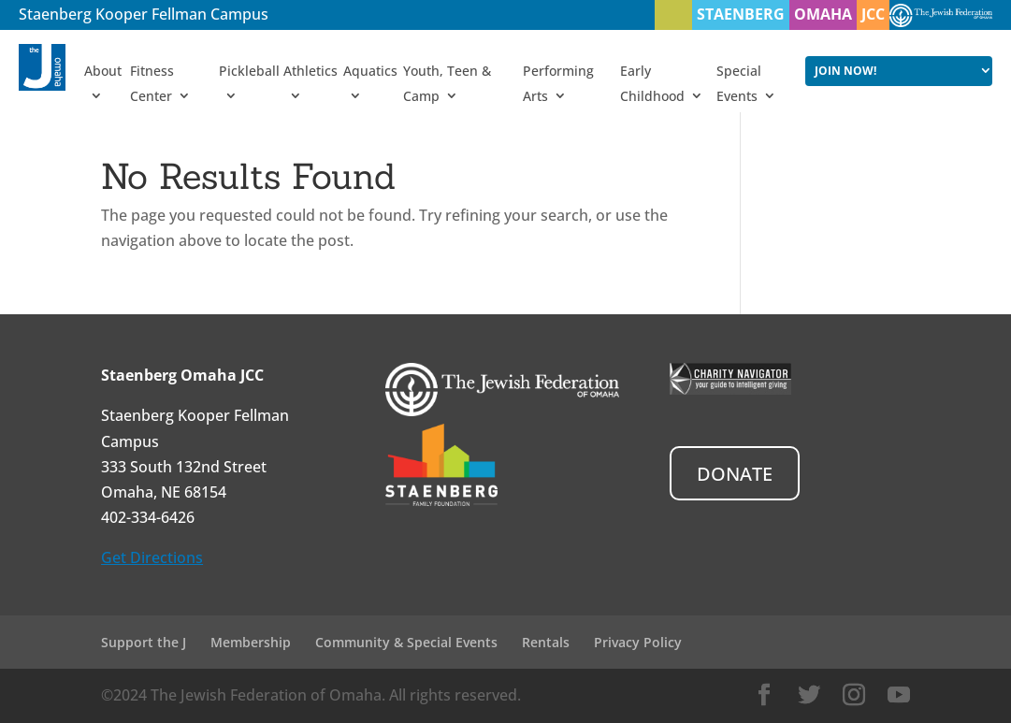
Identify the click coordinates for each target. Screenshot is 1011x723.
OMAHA (823, 14)
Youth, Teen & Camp (447, 83)
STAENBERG (741, 14)
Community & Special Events (406, 642)
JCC (873, 14)
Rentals (546, 642)
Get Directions (152, 557)
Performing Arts (558, 83)
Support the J (143, 642)
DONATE (735, 473)
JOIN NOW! (845, 71)
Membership (250, 642)
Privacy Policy (638, 642)
